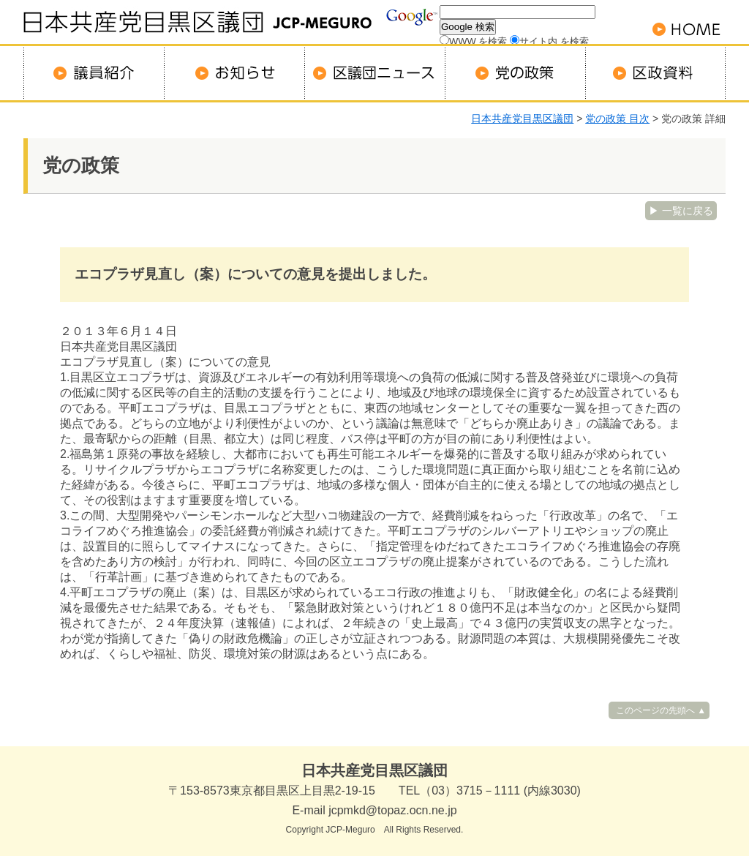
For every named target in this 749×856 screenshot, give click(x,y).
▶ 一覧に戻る (681, 211)
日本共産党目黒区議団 (522, 118)
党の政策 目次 (617, 118)
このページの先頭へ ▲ (661, 710)
